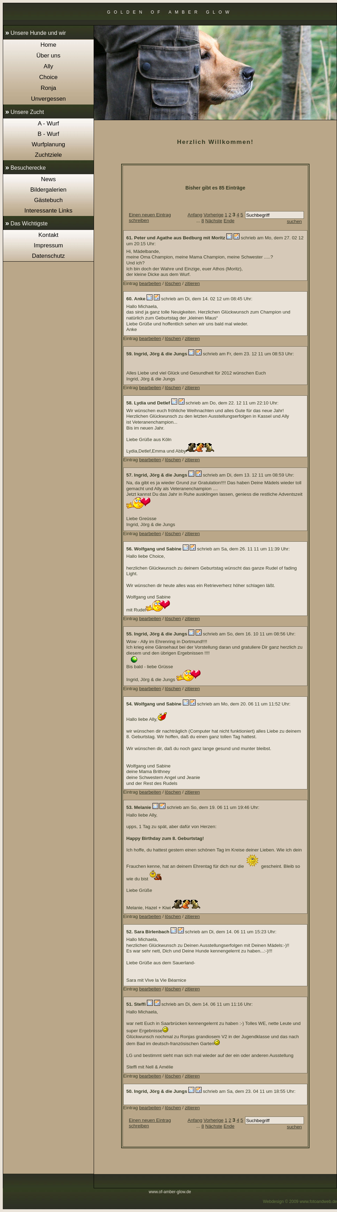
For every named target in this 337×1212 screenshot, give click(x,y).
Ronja (48, 88)
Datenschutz (48, 256)
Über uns (49, 55)
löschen (173, 283)
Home (48, 44)
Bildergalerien (48, 189)
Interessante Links (48, 210)
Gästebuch (48, 200)
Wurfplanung (48, 144)
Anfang (195, 214)
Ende (229, 220)
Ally (48, 66)
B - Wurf (48, 134)
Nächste (213, 220)
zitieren (192, 283)
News (48, 179)
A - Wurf (48, 123)
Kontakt (48, 235)
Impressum (48, 245)
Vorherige (214, 214)
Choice (48, 77)
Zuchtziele (48, 155)
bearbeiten (150, 283)
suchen (294, 221)
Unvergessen (48, 98)
